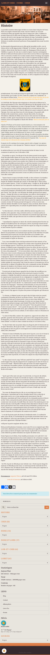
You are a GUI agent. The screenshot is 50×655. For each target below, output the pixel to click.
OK (47, 507)
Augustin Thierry (15, 476)
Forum (5, 612)
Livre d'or (6, 608)
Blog (4, 596)
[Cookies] (4, 651)
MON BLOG (6, 501)
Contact (5, 600)
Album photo (7, 604)
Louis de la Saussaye (13, 479)
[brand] (15, 3)
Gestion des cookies (25, 652)
